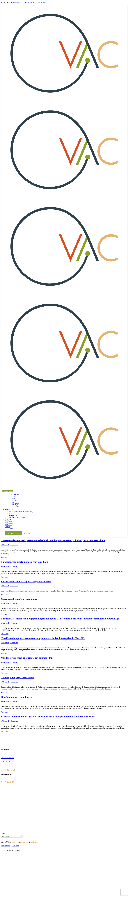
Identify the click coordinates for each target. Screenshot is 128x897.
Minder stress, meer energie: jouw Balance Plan (27, 657)
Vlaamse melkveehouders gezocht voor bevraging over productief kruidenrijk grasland (48, 716)
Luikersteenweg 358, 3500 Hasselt (12, 778)
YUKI (4, 815)
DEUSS (4, 814)
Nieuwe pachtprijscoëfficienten (17, 677)
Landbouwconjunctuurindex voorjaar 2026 (24, 561)
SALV (4, 810)
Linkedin (34, 842)
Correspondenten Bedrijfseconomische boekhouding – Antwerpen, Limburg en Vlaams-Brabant (53, 540)
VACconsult (5, 545)
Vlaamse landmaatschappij (11, 806)
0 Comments (14, 545)
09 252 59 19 (29, 2)
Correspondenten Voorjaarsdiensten (20, 599)
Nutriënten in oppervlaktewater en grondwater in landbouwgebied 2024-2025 (43, 638)
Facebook (15, 842)
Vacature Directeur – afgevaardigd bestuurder (26, 581)
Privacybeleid (5, 846)
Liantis (4, 808)
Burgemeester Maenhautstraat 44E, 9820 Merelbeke (18, 753)
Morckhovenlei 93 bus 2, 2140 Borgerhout (15, 765)
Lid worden (42, 2)
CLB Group (6, 804)
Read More (4, 557)
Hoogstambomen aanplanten (16, 697)
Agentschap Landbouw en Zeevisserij (14, 812)
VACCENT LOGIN (7, 491)
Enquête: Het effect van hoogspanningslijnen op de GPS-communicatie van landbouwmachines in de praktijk (60, 618)
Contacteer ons (16, 2)
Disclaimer (15, 846)
